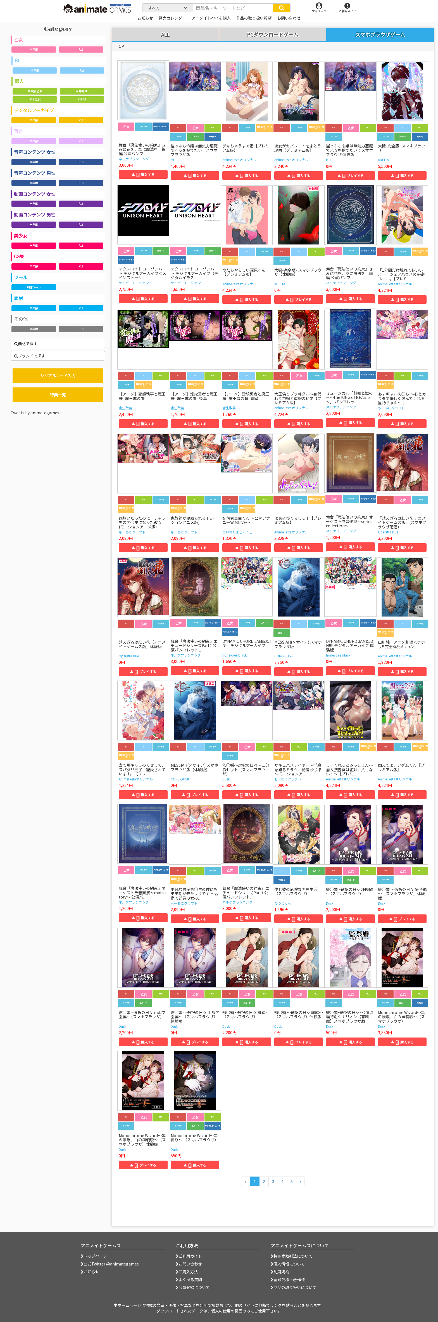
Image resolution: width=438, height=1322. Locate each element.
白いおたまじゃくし (237, 532)
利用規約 (280, 1271)
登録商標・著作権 (288, 1279)
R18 (81, 49)
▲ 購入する (143, 174)
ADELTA (383, 159)
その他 (20, 319)
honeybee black (234, 655)
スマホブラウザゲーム (380, 34)
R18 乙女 (35, 99)
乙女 (18, 39)
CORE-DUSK (283, 655)
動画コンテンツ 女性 (34, 193)
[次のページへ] (300, 1181)
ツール (20, 277)
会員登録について (193, 1287)
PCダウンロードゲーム (272, 34)
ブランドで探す (29, 356)
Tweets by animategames (35, 412)
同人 (19, 81)
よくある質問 (189, 1279)
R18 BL (82, 99)
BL (17, 60)
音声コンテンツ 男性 (34, 173)
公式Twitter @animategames (111, 1264)
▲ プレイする (350, 175)
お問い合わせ (189, 1264)
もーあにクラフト (391, 407)
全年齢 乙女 (35, 91)
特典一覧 (58, 394)
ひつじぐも (282, 903)
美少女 (20, 235)
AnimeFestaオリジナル (239, 159)
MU (173, 159)
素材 (18, 298)
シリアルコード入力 (57, 375)
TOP (120, 46)
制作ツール (34, 287)
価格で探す (25, 343)
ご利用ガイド (189, 1256)
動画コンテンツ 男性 (34, 214)
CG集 (19, 256)
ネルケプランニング (134, 158)
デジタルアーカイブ (34, 110)
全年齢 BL (82, 91)
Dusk (226, 779)
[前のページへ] (245, 1181)
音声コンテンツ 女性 (34, 152)
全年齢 (34, 49)
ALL (165, 34)
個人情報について (288, 1264)
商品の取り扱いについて (293, 1287)
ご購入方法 (187, 1271)
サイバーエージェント (135, 282)
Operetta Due (388, 532)
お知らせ (90, 1271)
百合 (18, 131)
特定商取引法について (292, 1256)
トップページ (94, 1256)
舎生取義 (125, 407)
